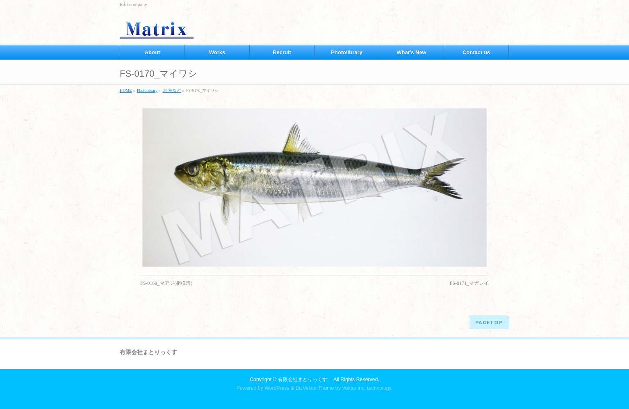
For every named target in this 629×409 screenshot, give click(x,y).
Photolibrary (147, 90)
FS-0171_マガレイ (469, 283)
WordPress (276, 388)
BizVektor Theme (315, 388)
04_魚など (171, 90)
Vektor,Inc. (354, 388)
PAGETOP (489, 322)
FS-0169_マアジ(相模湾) (166, 283)
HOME (126, 90)
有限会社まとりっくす (305, 379)
